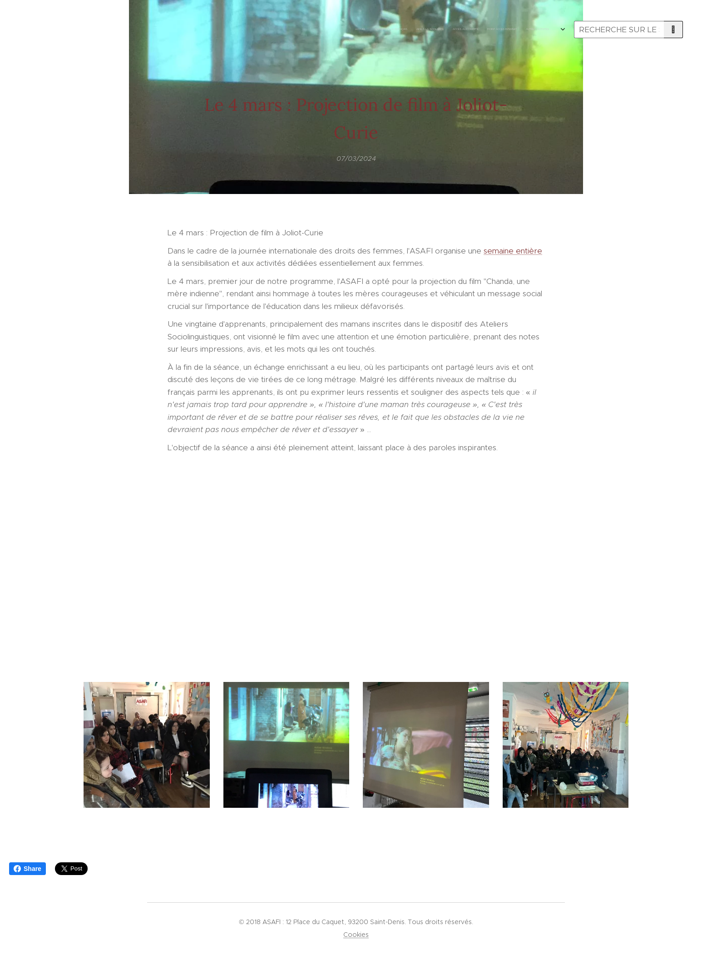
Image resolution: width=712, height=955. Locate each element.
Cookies (356, 934)
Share (27, 868)
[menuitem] (411, 29)
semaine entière (513, 250)
